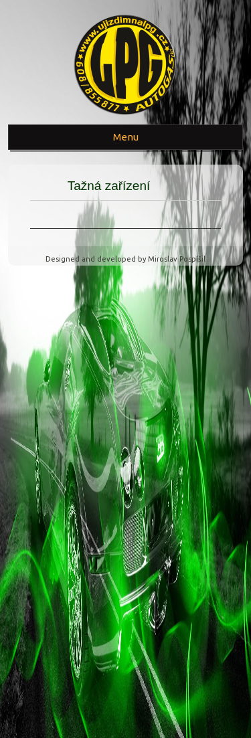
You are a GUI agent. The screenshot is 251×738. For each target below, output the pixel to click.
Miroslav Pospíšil (176, 259)
